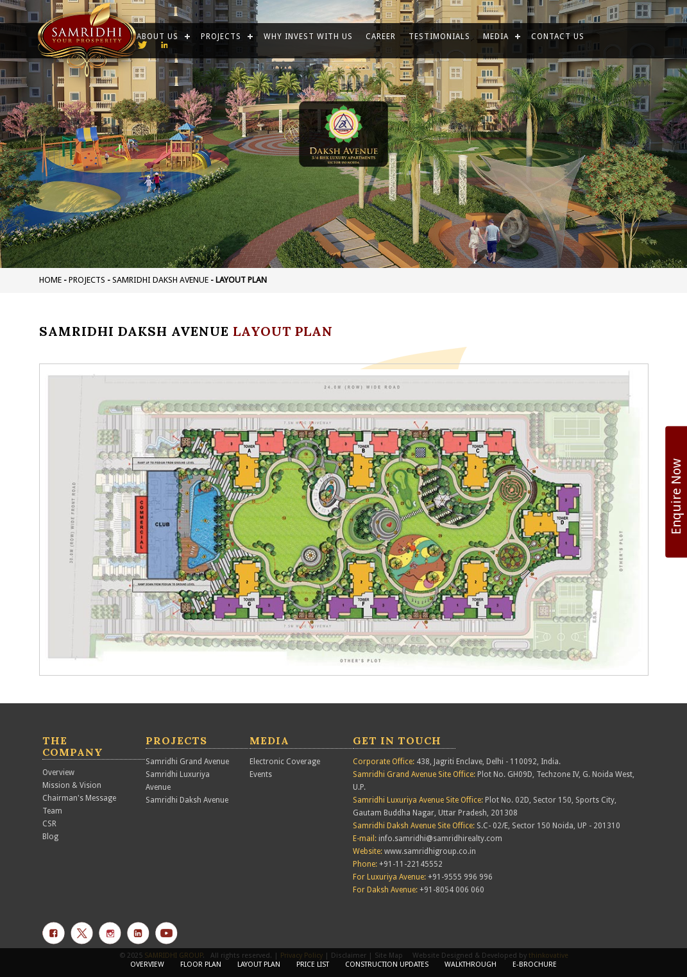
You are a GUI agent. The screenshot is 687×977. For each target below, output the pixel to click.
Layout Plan (258, 964)
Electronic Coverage (285, 761)
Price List (312, 964)
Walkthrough (470, 964)
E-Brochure (535, 964)
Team (52, 810)
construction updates (386, 964)
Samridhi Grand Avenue (187, 761)
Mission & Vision (71, 785)
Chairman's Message (79, 798)
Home (50, 280)
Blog (50, 836)
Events (261, 774)
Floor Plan (200, 964)
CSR (49, 823)
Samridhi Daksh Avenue (160, 280)
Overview (58, 772)
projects (87, 280)
